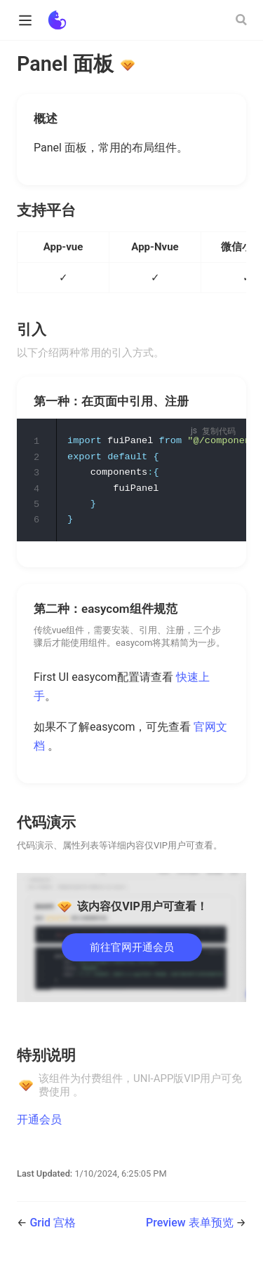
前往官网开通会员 (132, 949)
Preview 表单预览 (191, 1225)
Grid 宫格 (52, 1225)
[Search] (242, 20)
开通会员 (39, 1121)
